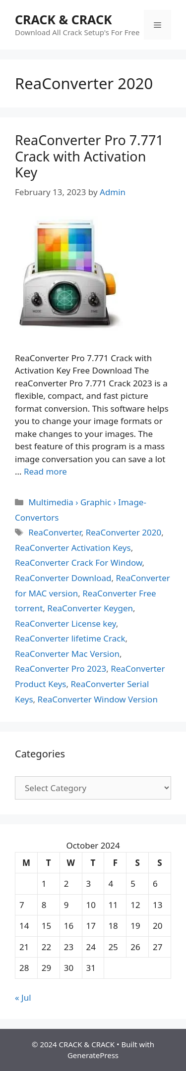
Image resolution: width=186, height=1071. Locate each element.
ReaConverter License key (65, 623)
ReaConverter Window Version (98, 699)
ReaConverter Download (63, 578)
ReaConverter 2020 (124, 532)
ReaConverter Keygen (90, 608)
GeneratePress (93, 1055)
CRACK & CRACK (63, 19)
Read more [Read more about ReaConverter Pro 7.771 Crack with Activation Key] (45, 471)
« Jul (23, 997)
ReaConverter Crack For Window (78, 562)
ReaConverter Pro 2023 (60, 668)
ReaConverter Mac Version (67, 653)
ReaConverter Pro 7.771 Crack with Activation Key (89, 156)
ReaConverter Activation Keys (73, 547)
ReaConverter (54, 532)
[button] (69, 273)
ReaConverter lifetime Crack (70, 638)
